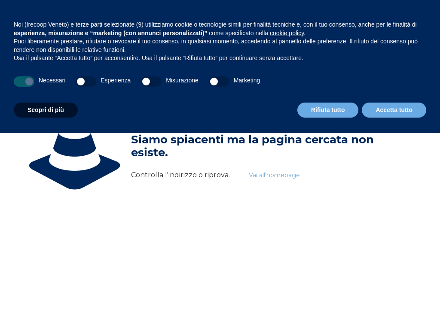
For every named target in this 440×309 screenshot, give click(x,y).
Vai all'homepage (274, 175)
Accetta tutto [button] (394, 109)
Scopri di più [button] (46, 109)
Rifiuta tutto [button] (328, 109)
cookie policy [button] (287, 33)
